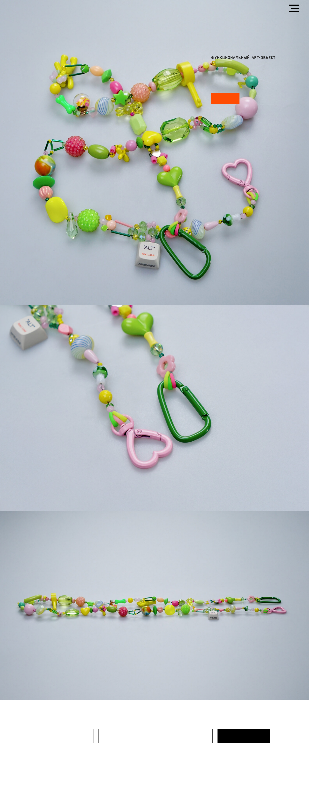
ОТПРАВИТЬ (244, 736)
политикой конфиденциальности (233, 753)
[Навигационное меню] (294, 8)
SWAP (225, 99)
